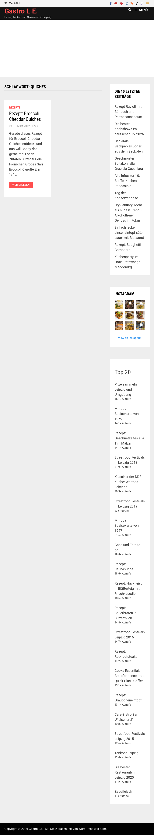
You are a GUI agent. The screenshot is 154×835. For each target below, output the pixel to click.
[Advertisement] (77, 48)
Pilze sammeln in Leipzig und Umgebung (127, 389)
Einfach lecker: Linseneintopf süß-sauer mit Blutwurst (129, 232)
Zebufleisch (123, 791)
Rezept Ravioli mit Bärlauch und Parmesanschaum (128, 112)
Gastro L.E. (21, 11)
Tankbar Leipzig (126, 753)
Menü (141, 10)
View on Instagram (129, 337)
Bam (103, 829)
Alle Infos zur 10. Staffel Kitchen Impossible (127, 181)
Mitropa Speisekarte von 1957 (127, 525)
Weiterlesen (21, 185)
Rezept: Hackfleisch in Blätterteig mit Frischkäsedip (130, 588)
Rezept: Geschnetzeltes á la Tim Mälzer (129, 438)
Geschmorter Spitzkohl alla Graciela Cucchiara (129, 163)
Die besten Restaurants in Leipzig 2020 (125, 772)
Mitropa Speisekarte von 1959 (127, 414)
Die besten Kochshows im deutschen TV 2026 (129, 129)
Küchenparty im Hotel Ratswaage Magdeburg (127, 262)
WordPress (86, 829)
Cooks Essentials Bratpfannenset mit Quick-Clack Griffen (129, 676)
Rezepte (14, 107)
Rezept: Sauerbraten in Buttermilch (126, 613)
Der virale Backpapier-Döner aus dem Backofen (129, 146)
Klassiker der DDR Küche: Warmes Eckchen (128, 482)
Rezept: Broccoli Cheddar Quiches (25, 116)
